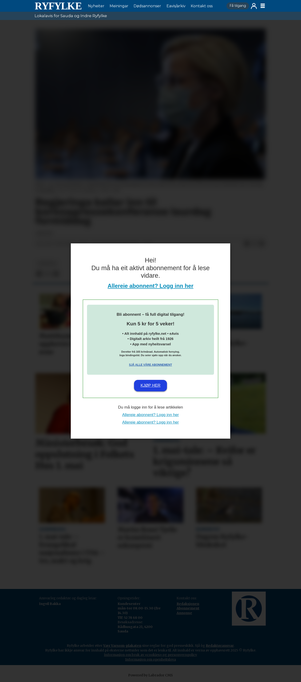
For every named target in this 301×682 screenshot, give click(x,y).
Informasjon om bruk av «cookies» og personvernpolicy (150, 655)
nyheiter (47, 263)
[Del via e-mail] (261, 243)
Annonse (184, 613)
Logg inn (254, 6)
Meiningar (119, 6)
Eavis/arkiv (176, 6)
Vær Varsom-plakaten (122, 645)
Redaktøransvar (220, 645)
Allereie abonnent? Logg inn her (151, 286)
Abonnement (188, 608)
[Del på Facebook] (246, 243)
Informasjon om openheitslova (150, 659)
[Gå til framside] (58, 6)
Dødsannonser (147, 6)
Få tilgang (238, 6)
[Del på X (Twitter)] (254, 243)
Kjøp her (151, 385)
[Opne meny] (262, 5)
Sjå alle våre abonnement (150, 364)
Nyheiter (96, 6)
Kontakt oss (202, 6)
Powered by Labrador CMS (150, 675)
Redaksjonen (188, 604)
